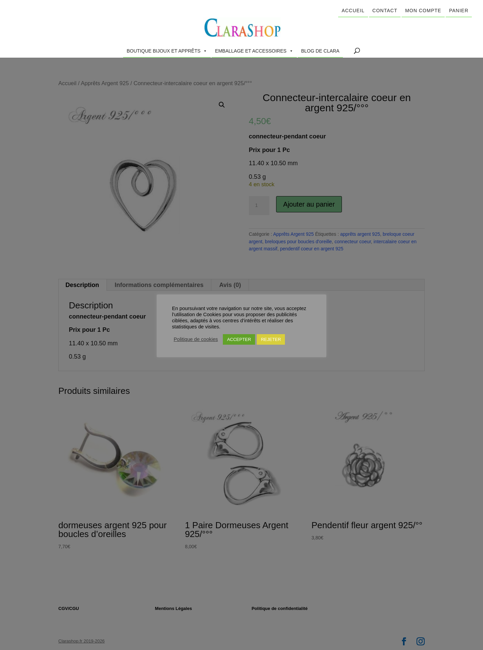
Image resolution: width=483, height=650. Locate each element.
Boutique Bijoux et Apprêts (167, 51)
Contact (385, 10)
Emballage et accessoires (254, 51)
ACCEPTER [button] (239, 339)
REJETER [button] (271, 339)
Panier (458, 10)
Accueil (353, 10)
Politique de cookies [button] (196, 339)
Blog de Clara (320, 51)
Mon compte (423, 10)
